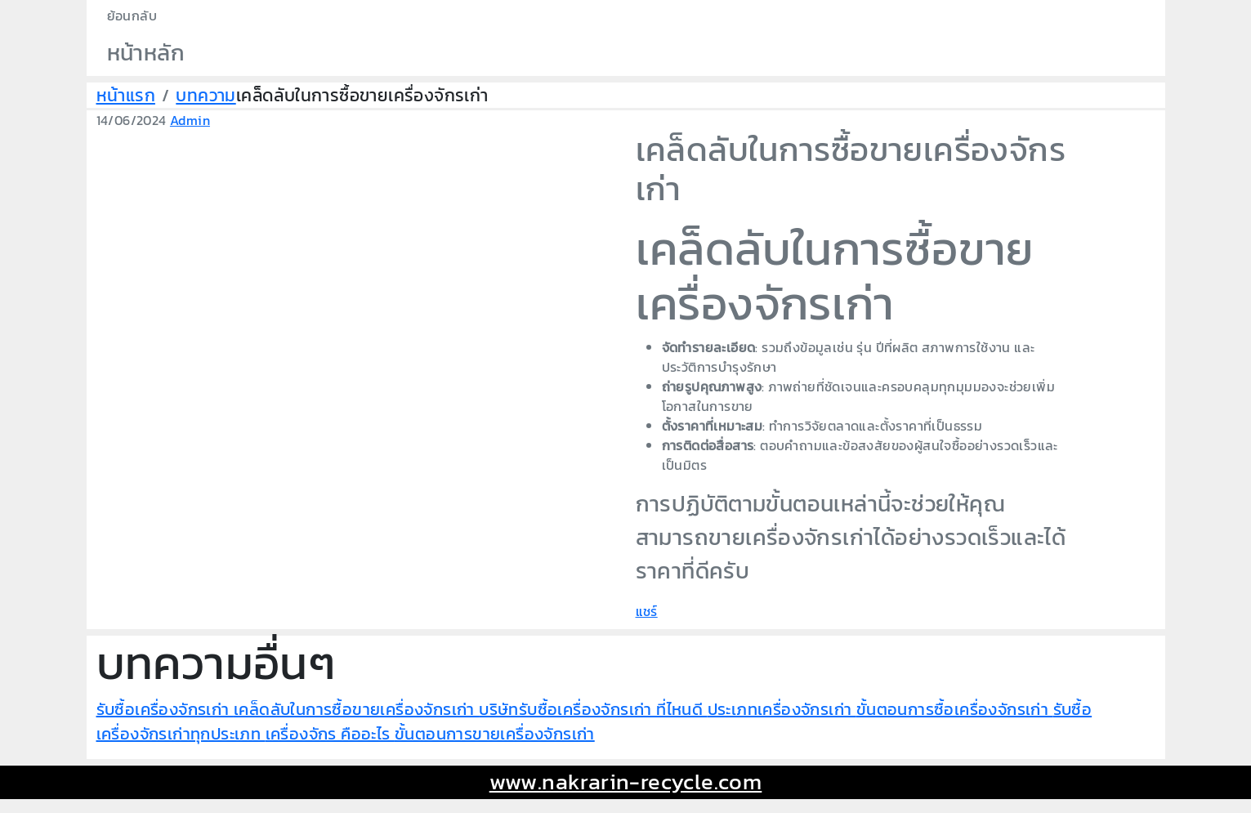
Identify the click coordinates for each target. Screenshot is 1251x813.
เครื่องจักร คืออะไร (330, 733)
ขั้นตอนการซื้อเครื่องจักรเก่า (954, 709)
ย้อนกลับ (132, 15)
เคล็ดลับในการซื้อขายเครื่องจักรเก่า (356, 709)
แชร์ (647, 611)
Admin (190, 120)
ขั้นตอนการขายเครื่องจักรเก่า (495, 733)
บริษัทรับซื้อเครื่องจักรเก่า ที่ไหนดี (593, 709)
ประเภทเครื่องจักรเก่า (782, 709)
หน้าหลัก (146, 52)
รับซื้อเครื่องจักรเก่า (165, 709)
